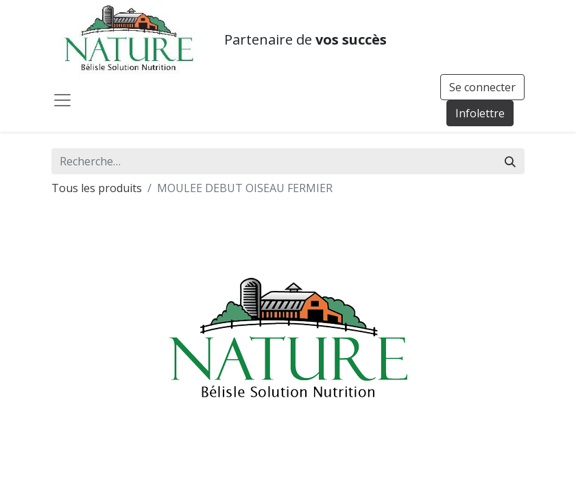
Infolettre (480, 113)
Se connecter (482, 87)
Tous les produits (96, 188)
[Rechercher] (510, 161)
